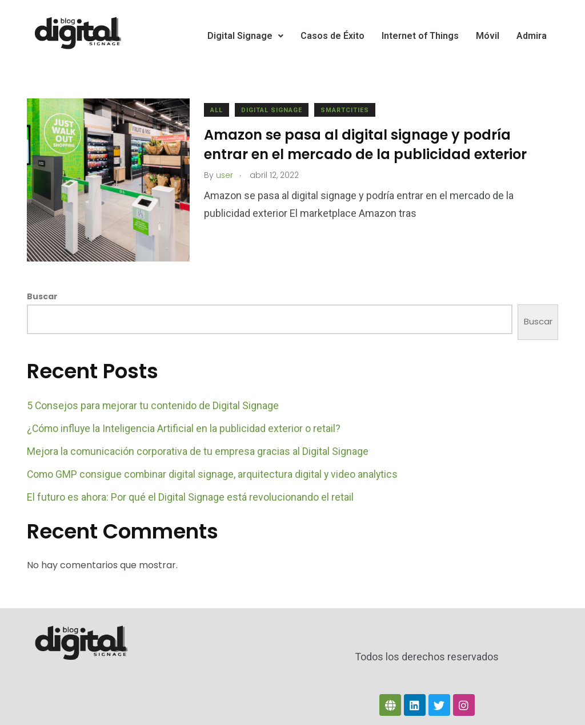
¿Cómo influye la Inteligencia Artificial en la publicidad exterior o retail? (184, 425)
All (219, 110)
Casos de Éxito (332, 35)
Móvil (487, 35)
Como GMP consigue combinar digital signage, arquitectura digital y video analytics (213, 471)
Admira (531, 35)
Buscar (42, 294)
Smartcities (347, 110)
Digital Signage (245, 35)
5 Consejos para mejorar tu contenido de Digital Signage (153, 403)
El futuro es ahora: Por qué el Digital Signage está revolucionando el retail (190, 494)
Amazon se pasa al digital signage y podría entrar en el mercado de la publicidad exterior (368, 144)
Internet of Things (420, 35)
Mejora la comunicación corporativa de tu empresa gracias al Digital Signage (198, 448)
